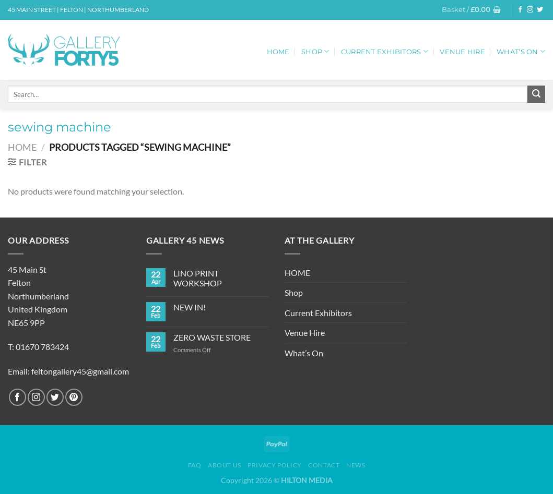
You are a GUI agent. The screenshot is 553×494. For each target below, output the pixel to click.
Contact (323, 465)
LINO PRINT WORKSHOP (197, 278)
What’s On (521, 51)
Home (22, 147)
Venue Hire (462, 52)
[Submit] (536, 94)
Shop (315, 51)
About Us (224, 465)
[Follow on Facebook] (520, 10)
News (355, 465)
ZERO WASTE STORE (212, 337)
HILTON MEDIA (307, 480)
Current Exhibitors (384, 51)
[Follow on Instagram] (530, 10)
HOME (278, 52)
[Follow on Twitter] (540, 10)
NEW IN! (189, 307)
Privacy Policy (275, 465)
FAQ (195, 465)
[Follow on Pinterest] (74, 397)
